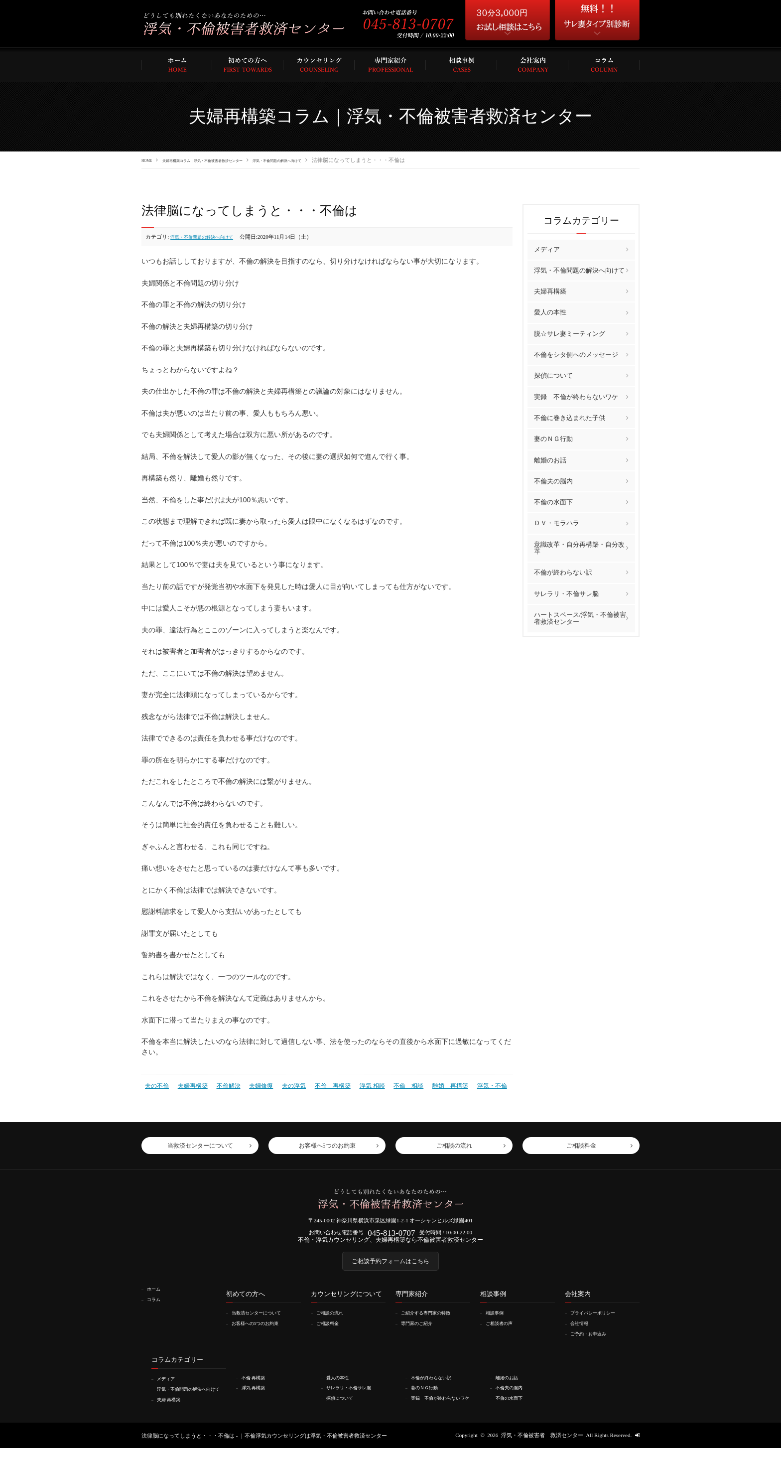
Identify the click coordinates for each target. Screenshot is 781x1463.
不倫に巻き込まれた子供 (569, 417)
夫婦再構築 (189, 1084)
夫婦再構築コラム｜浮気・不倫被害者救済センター (231, 160)
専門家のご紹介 (421, 1333)
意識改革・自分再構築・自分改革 (579, 547)
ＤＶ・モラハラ (556, 523)
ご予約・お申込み (594, 1343)
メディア (547, 249)
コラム (156, 1309)
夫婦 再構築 (172, 1414)
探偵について (553, 375)
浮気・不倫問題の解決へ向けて (342, 160)
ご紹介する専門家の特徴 (432, 1323)
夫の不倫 (156, 1084)
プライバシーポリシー (599, 1323)
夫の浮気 (284, 1084)
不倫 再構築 (320, 1084)
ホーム (156, 1299)
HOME (149, 160)
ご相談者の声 (503, 1333)
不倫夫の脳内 (553, 480)
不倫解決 (223, 1084)
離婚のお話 (550, 459)
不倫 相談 (391, 1084)
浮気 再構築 (257, 1397)
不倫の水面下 (553, 501)
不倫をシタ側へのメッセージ (576, 354)
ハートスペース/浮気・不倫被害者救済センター (580, 617)
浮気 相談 (358, 1084)
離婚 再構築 (430, 1084)
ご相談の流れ (334, 1323)
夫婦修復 (253, 1084)
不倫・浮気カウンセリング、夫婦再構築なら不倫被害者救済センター (391, 1245)
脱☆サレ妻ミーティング (569, 333)
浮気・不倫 (470, 1084)
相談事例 (498, 1323)
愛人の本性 (550, 312)
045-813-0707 (391, 1235)
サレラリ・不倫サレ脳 (566, 593)
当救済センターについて (263, 1323)
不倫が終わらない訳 (563, 572)
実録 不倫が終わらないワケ (576, 396)
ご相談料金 (331, 1333)
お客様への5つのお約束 (262, 1333)
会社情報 (583, 1333)
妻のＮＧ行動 (553, 438)
